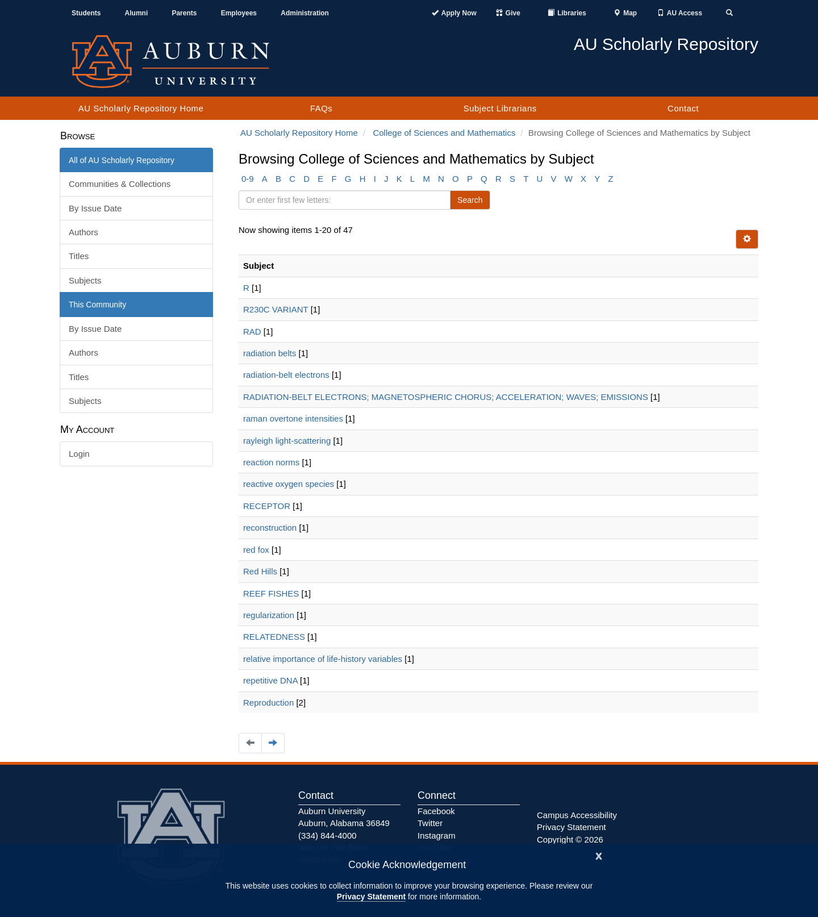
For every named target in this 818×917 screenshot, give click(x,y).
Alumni (136, 13)
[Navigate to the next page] (273, 743)
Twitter (430, 823)
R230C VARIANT (275, 309)
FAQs (321, 108)
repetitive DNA (270, 680)
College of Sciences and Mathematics (444, 132)
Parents (184, 13)
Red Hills (260, 571)
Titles (79, 256)
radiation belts (269, 353)
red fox (256, 550)
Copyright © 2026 (570, 839)
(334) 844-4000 (327, 835)
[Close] (598, 855)
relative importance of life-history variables (322, 659)
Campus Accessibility (577, 815)
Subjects (85, 280)
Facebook (436, 811)
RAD (252, 331)
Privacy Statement (371, 896)
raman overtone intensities (293, 418)
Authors (83, 232)
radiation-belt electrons (286, 375)
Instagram (437, 835)
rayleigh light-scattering (287, 440)
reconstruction (270, 527)
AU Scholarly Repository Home (141, 108)
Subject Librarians (500, 108)
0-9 (247, 179)
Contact (683, 108)
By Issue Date (95, 208)
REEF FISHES (271, 593)
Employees (239, 13)
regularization (268, 615)
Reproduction (268, 702)
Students (86, 13)
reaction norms (271, 462)
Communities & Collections (119, 184)
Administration (305, 13)
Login (79, 453)
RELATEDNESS (274, 636)
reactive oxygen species (288, 484)
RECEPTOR (266, 506)
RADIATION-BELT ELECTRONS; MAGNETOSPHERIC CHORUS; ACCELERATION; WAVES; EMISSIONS (445, 397)
